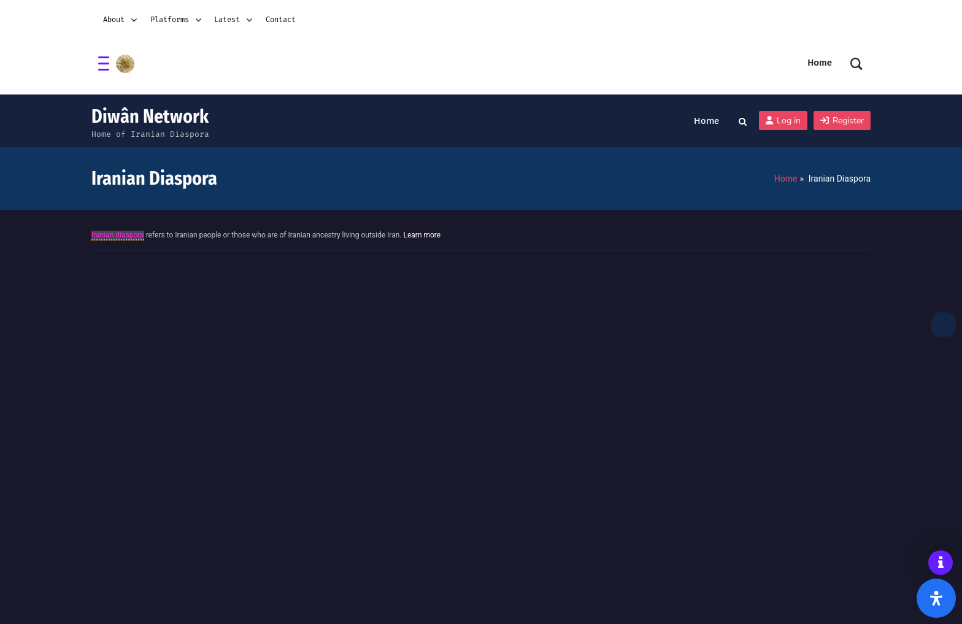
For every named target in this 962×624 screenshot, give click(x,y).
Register (842, 120)
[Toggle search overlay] (743, 121)
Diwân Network (150, 117)
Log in (783, 120)
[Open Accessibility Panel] (936, 598)
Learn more (422, 235)
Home (706, 120)
